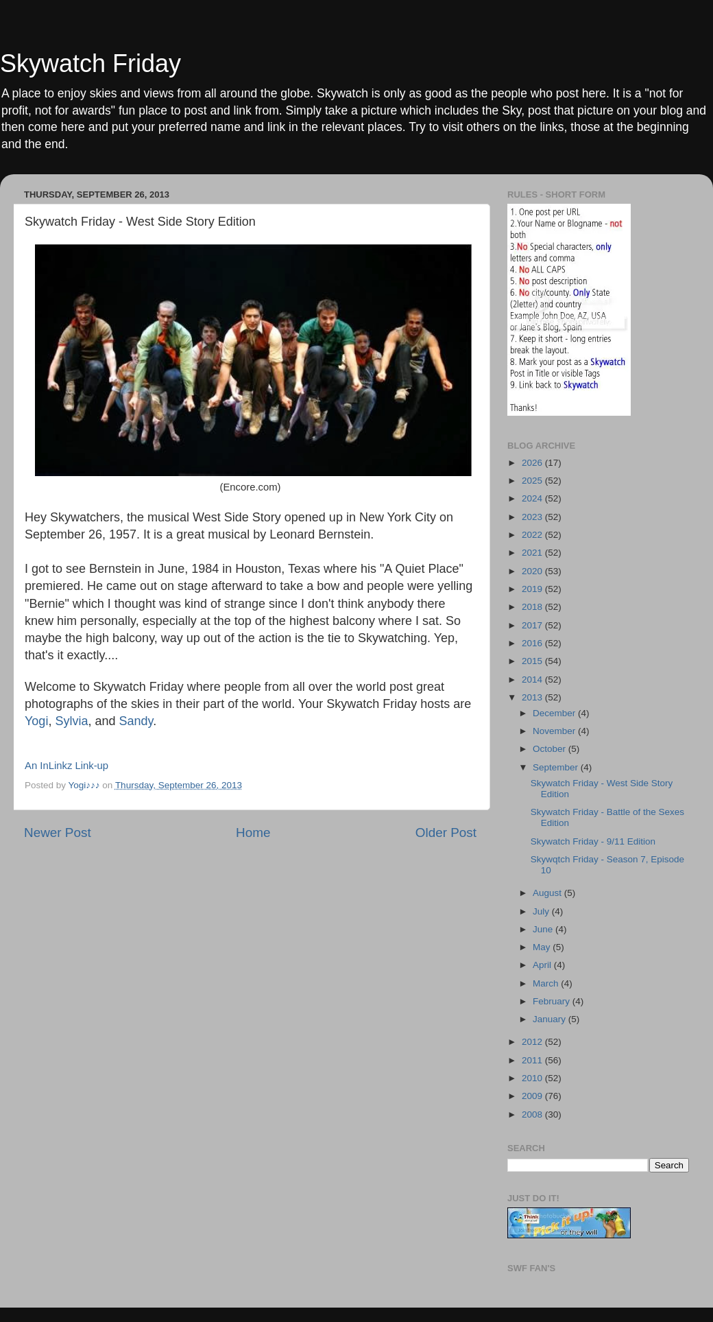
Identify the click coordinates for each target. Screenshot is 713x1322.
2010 (533, 1078)
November (555, 731)
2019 (533, 589)
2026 (533, 463)
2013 (533, 697)
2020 (533, 571)
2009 (533, 1096)
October (550, 749)
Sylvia (71, 721)
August (548, 893)
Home (253, 832)
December (555, 713)
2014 (533, 679)
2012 (533, 1042)
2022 (533, 535)
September (557, 767)
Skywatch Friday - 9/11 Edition (593, 841)
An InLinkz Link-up (66, 765)
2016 (533, 643)
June (544, 929)
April (543, 965)
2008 (533, 1114)
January (550, 1019)
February (552, 1001)
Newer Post (57, 832)
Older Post (445, 832)
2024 (533, 498)
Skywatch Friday (90, 63)
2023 (533, 517)
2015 (533, 661)
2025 (533, 480)
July (542, 911)
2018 (533, 607)
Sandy (134, 721)
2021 (533, 552)
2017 (533, 625)
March (547, 983)
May (543, 947)
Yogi (36, 721)
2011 (533, 1060)
